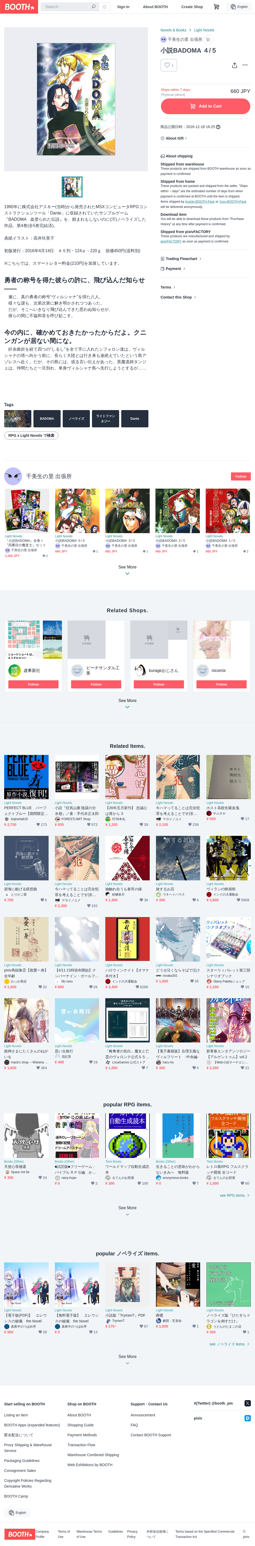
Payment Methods (82, 1435)
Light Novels (204, 30)
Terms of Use (64, 1534)
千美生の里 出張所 (49, 476)
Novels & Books (173, 30)
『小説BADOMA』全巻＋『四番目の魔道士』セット (25, 543)
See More (127, 705)
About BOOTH (155, 7)
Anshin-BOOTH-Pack (200, 201)
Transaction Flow (81, 1445)
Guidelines (115, 1531)
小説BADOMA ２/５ (170, 541)
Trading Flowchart (181, 259)
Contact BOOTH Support (151, 1435)
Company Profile (42, 1534)
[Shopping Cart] (216, 7)
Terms (165, 287)
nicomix (219, 670)
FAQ (134, 1425)
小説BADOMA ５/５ (70, 541)
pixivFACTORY (170, 241)
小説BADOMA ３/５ (120, 541)
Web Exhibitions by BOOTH (89, 1465)
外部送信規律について (158, 1534)
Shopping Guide (80, 1425)
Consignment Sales (20, 1470)
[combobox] (70, 7)
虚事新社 (32, 670)
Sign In (123, 7)
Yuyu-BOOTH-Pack (232, 201)
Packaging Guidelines (21, 1461)
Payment (173, 269)
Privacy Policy (132, 1534)
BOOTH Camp (16, 1496)
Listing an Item (16, 1415)
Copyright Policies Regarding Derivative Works (27, 1483)
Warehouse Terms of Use (89, 1534)
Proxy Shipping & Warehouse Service (28, 1448)
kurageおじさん (163, 670)
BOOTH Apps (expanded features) (32, 1425)
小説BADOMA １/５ (221, 541)
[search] (93, 7)
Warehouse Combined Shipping (93, 1455)
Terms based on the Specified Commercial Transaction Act (204, 1534)
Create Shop (192, 7)
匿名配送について (18, 1435)
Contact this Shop (176, 297)
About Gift (174, 138)
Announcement (143, 1415)
